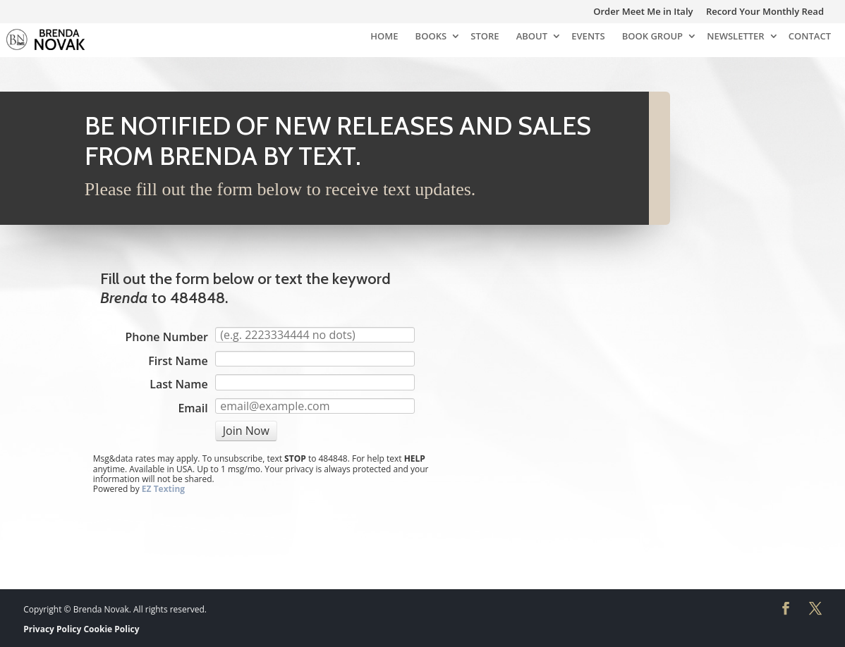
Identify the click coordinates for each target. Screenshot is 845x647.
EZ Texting (163, 489)
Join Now (246, 430)
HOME (384, 37)
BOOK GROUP (652, 37)
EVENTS (587, 37)
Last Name (179, 384)
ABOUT (531, 37)
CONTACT (810, 37)
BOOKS (430, 37)
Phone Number (166, 337)
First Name (177, 361)
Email (192, 408)
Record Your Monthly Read (765, 12)
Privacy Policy (52, 629)
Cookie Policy (111, 629)
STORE (484, 37)
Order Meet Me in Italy (643, 12)
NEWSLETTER (735, 37)
